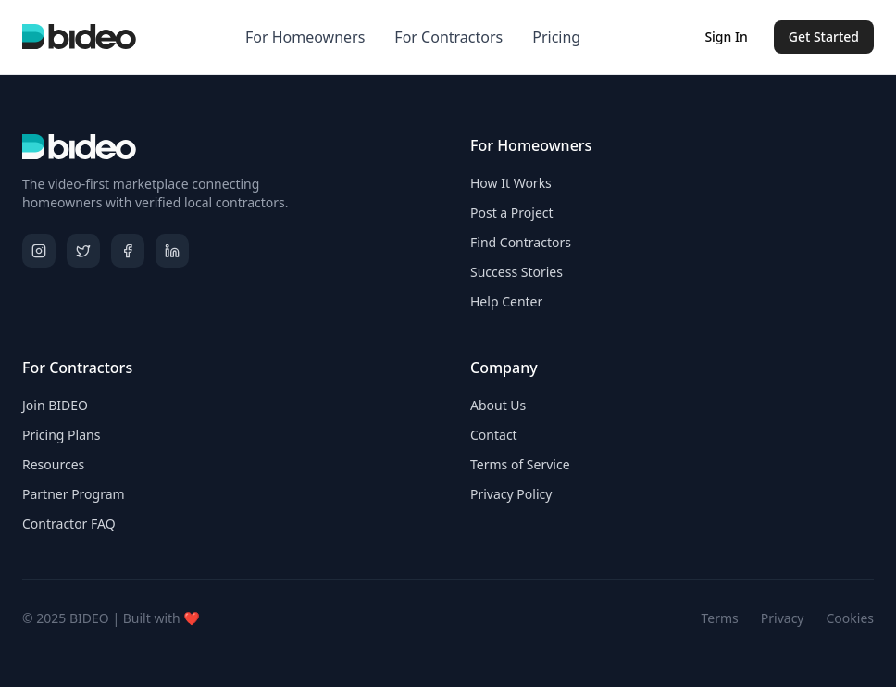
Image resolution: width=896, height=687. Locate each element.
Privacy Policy (511, 494)
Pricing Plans (61, 434)
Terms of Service (520, 464)
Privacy (782, 618)
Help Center (506, 301)
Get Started (824, 36)
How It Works (511, 183)
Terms (720, 618)
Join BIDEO (55, 405)
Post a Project (512, 212)
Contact (493, 434)
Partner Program (73, 494)
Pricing (556, 37)
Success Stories (516, 272)
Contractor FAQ (69, 523)
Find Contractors (520, 242)
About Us (498, 405)
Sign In (725, 36)
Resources (53, 464)
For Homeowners (305, 37)
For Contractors (448, 37)
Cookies (850, 618)
